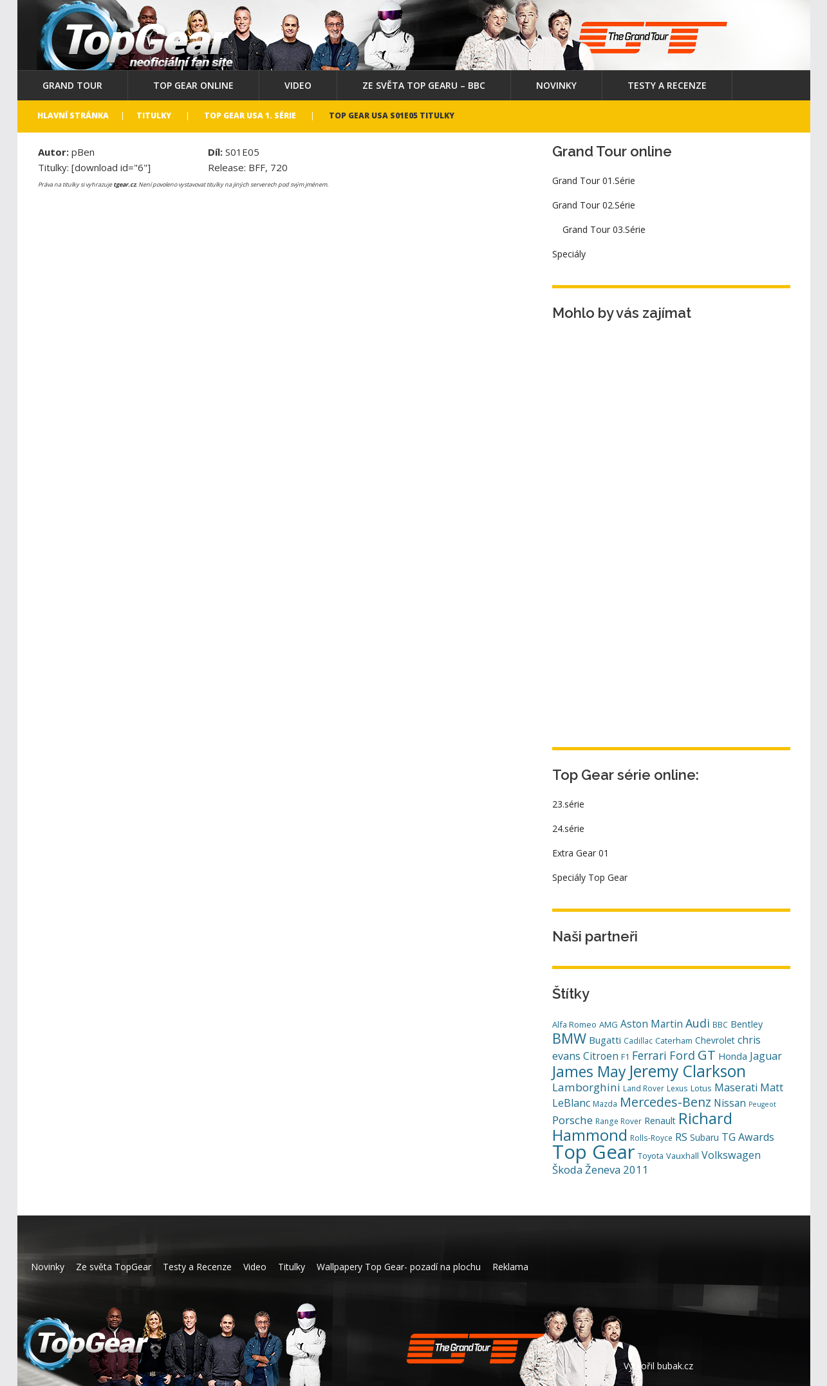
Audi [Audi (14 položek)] (697, 1023)
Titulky (153, 115)
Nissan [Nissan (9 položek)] (730, 1103)
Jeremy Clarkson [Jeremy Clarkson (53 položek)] (687, 1071)
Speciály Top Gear (589, 877)
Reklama (510, 1267)
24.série (568, 828)
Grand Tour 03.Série (604, 229)
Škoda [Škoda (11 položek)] (567, 1169)
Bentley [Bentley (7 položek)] (746, 1024)
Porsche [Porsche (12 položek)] (572, 1120)
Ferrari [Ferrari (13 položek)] (649, 1055)
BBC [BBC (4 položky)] (720, 1024)
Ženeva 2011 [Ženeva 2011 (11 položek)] (617, 1169)
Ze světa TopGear (113, 1267)
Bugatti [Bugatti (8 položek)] (605, 1039)
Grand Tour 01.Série (593, 180)
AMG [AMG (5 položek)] (608, 1024)
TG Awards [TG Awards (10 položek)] (747, 1137)
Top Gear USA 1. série (250, 115)
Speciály (569, 254)
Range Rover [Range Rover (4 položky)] (618, 1121)
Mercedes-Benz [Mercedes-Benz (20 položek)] (665, 1102)
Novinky (556, 85)
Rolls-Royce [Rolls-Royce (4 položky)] (651, 1137)
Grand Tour (72, 85)
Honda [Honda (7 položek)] (732, 1056)
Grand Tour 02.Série (593, 205)
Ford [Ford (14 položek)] (682, 1055)
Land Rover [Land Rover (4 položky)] (643, 1088)
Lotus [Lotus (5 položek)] (701, 1088)
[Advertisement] (648, 528)
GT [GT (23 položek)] (707, 1055)
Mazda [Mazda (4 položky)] (605, 1103)
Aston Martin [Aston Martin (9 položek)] (651, 1024)
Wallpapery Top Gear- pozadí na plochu (399, 1267)
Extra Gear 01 (580, 853)
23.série (568, 804)
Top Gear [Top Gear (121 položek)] (593, 1152)
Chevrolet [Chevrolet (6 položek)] (715, 1040)
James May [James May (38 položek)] (589, 1071)
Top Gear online (193, 85)
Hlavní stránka (73, 115)
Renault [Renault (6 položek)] (660, 1120)
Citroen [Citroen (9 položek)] (600, 1056)
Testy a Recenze (667, 85)
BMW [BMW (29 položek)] (569, 1038)
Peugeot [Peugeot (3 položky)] (762, 1104)
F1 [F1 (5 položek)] (625, 1056)
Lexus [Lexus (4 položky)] (677, 1088)
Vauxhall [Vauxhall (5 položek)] (682, 1155)
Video (297, 85)
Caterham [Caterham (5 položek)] (673, 1040)
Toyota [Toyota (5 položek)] (651, 1155)
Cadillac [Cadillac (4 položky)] (638, 1040)
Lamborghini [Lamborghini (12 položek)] (586, 1087)
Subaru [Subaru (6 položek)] (704, 1137)
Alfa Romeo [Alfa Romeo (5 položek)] (574, 1024)
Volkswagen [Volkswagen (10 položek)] (731, 1155)
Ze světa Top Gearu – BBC (423, 85)
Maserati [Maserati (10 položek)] (735, 1087)
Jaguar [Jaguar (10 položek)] (766, 1056)
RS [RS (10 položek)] (681, 1137)
